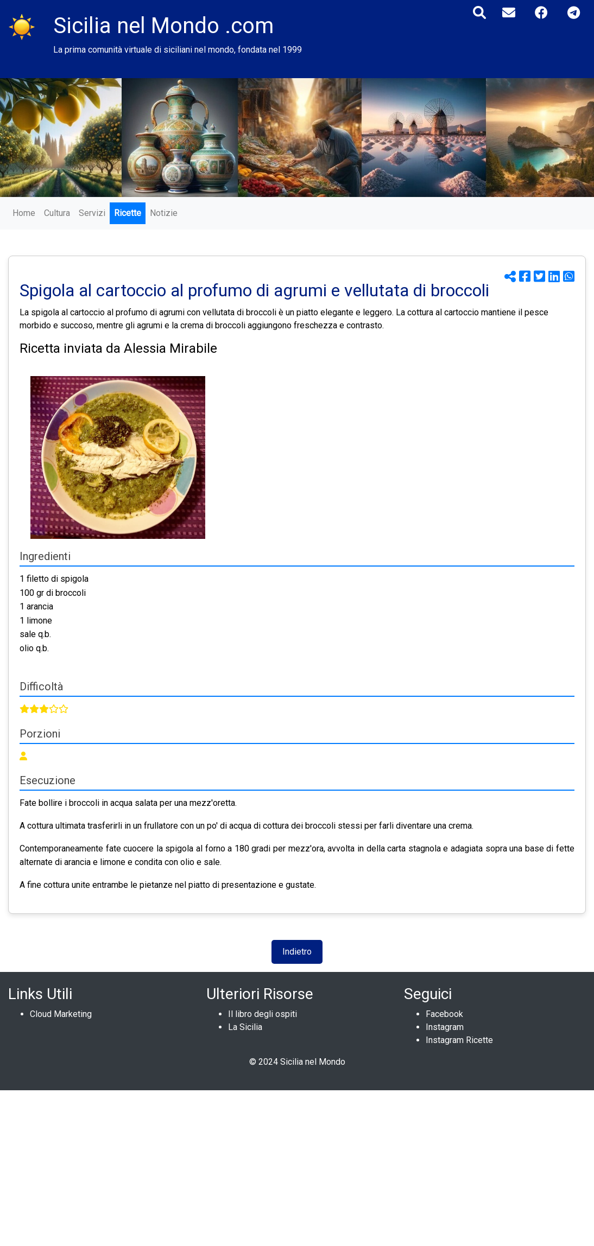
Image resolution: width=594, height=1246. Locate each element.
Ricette (127, 213)
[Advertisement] (297, 1166)
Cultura (57, 213)
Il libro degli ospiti (262, 1014)
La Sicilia (245, 1027)
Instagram (445, 1027)
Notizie (164, 213)
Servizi (92, 213)
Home (23, 213)
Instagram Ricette (459, 1040)
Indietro (297, 951)
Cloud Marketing (61, 1014)
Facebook (444, 1014)
